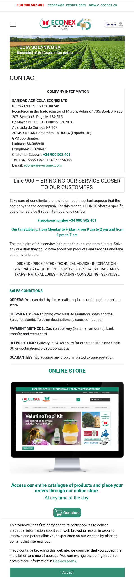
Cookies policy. (65, 561)
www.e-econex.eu (102, 5)
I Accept (66, 572)
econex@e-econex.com (67, 5)
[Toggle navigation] (12, 24)
